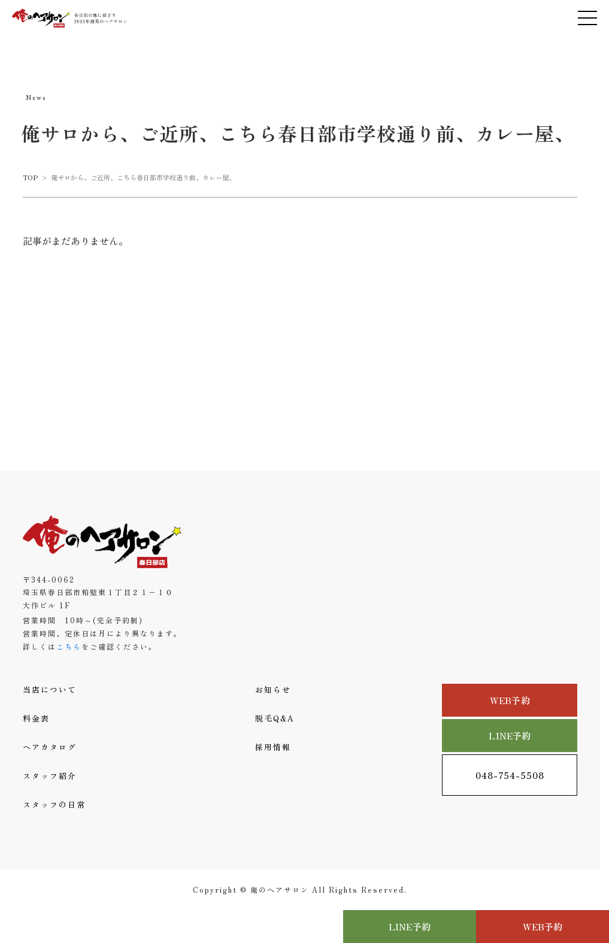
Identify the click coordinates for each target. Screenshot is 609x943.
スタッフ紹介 (50, 775)
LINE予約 (510, 735)
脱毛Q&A (275, 718)
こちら (68, 646)
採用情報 (273, 747)
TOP (30, 177)
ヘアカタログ (50, 747)
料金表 (36, 718)
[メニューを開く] (587, 18)
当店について (50, 689)
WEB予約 (510, 700)
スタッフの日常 (54, 804)
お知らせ (273, 689)
